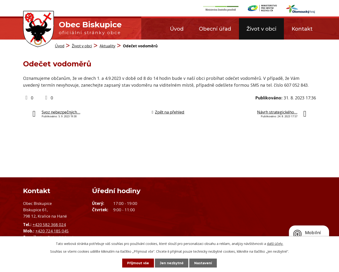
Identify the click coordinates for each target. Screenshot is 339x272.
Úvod (177, 29)
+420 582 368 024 (49, 224)
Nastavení (205, 263)
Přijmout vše (136, 263)
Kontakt (302, 29)
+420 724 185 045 (52, 231)
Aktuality (107, 46)
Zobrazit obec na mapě (254, 217)
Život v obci (261, 29)
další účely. (275, 243)
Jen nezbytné (171, 263)
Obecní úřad (215, 29)
